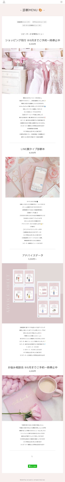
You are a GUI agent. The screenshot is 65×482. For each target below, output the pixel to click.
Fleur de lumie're (28, 480)
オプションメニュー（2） (39, 22)
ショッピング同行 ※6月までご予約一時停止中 (32, 40)
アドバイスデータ (32, 255)
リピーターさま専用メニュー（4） (32, 25)
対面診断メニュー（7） (23, 22)
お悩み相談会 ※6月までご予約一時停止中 (33, 367)
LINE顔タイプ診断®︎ (33, 149)
